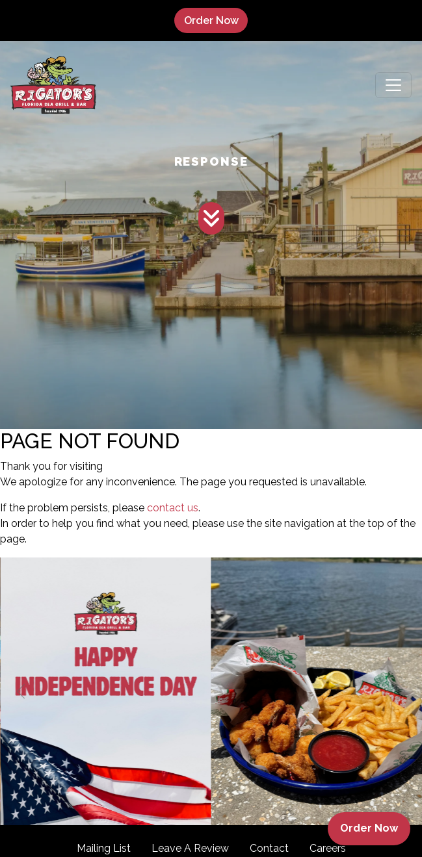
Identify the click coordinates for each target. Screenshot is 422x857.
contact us (172, 508)
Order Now (216, 20)
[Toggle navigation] (393, 85)
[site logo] (53, 85)
